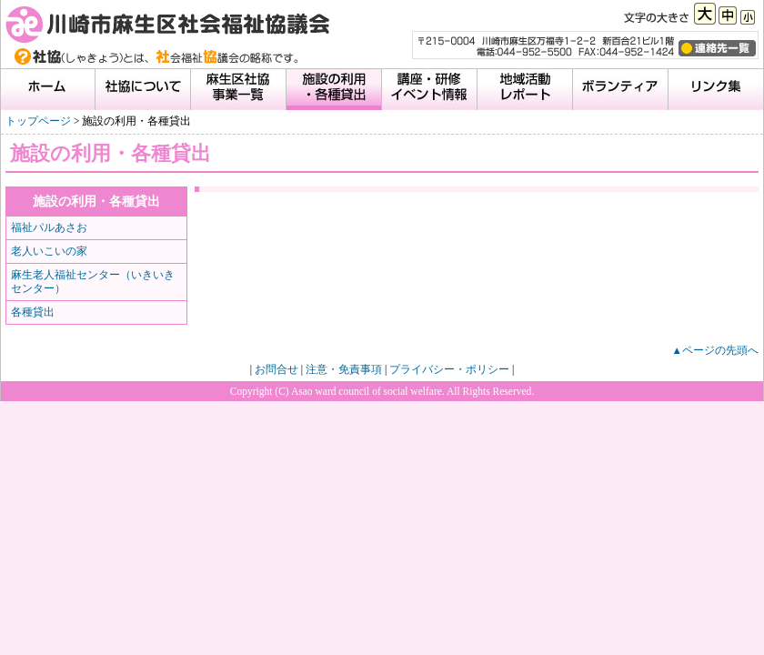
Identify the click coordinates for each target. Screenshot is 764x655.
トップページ (38, 121)
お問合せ (276, 369)
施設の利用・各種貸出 (96, 201)
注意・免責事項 (344, 369)
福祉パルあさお (49, 227)
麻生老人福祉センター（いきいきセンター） (93, 281)
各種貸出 (33, 312)
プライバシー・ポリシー (449, 369)
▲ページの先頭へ (715, 350)
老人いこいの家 (49, 251)
